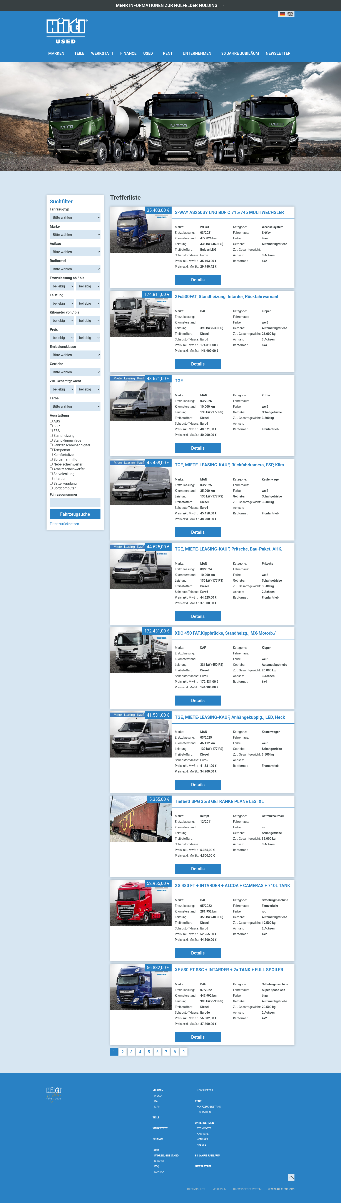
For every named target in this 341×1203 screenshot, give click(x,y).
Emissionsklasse (63, 347)
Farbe (54, 398)
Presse (201, 1144)
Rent (168, 53)
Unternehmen (197, 53)
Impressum (219, 1189)
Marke (55, 226)
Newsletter (278, 53)
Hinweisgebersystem (247, 1189)
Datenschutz (196, 1189)
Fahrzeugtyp (59, 209)
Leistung (56, 295)
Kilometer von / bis (64, 312)
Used (148, 53)
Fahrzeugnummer (63, 494)
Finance (128, 53)
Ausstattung (59, 415)
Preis (54, 329)
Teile (79, 53)
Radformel (58, 261)
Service (159, 1161)
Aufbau (55, 244)
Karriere (203, 1133)
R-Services (204, 1112)
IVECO (158, 1095)
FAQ (156, 1166)
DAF (156, 1101)
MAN (157, 1106)
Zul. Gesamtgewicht (65, 381)
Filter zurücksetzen (64, 524)
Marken (56, 53)
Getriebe (56, 364)
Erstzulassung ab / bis (67, 278)
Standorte (204, 1128)
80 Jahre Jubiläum (240, 53)
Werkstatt (102, 53)
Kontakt (160, 1171)
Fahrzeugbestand (166, 1155)
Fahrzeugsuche (75, 514)
